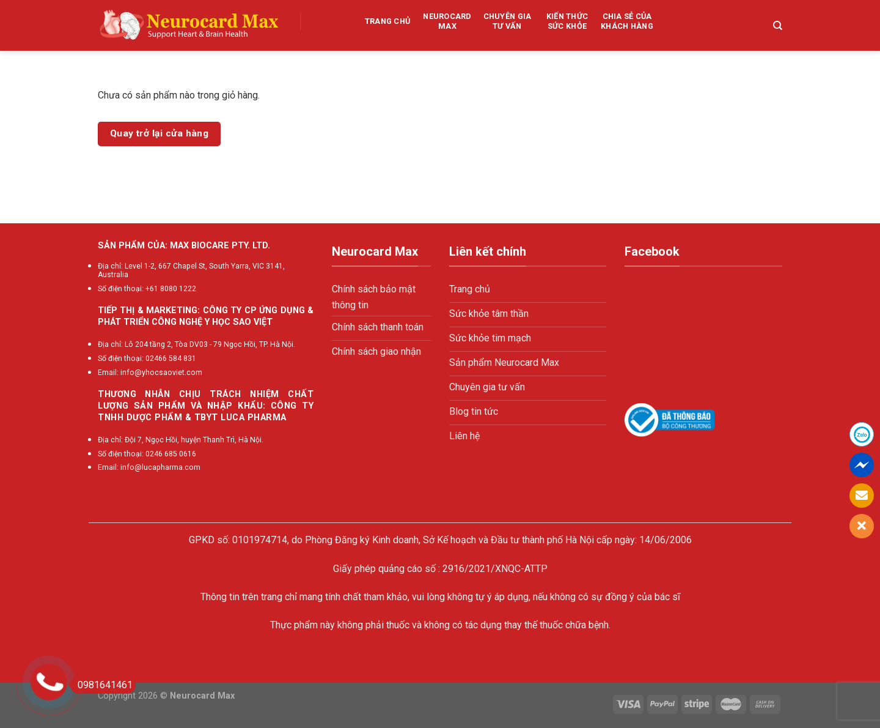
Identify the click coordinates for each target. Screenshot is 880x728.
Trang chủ (387, 21)
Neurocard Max (447, 21)
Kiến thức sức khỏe (567, 21)
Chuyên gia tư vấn (507, 21)
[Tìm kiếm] (777, 25)
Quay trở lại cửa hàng (159, 133)
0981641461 (101, 685)
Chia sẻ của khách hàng (627, 21)
